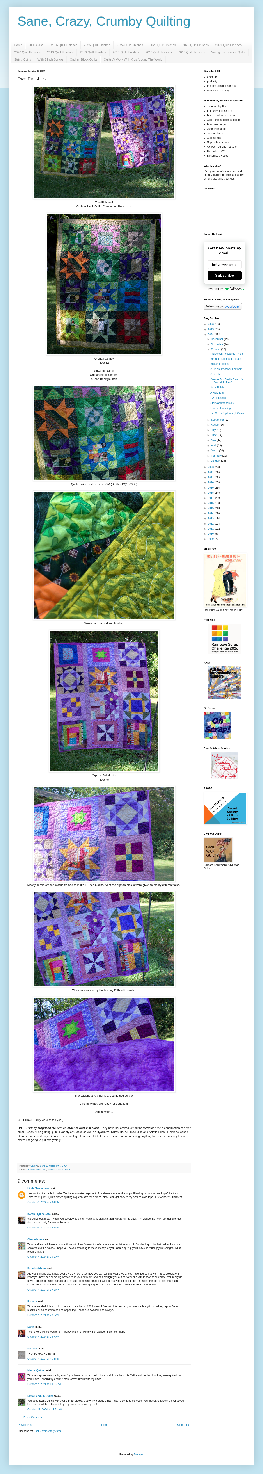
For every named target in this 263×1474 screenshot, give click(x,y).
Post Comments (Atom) (47, 1431)
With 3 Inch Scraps (50, 59)
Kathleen (33, 1348)
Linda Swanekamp (38, 1188)
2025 (211, 329)
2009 (211, 539)
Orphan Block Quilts (83, 59)
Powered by (224, 288)
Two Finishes (218, 397)
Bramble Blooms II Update (225, 358)
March (215, 450)
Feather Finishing (220, 408)
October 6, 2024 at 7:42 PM (43, 1227)
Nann (30, 1326)
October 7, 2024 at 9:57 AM (43, 1336)
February (216, 455)
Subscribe (224, 275)
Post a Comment (33, 1417)
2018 (211, 492)
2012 (211, 523)
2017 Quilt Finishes (126, 52)
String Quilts (22, 59)
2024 (211, 334)
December (217, 339)
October (216, 349)
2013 (211, 518)
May (214, 440)
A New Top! (217, 392)
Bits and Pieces (219, 363)
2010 (211, 533)
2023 (211, 467)
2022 (211, 472)
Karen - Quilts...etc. (39, 1214)
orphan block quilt (37, 1169)
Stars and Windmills (222, 403)
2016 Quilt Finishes (159, 52)
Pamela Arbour (36, 1268)
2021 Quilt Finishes (228, 45)
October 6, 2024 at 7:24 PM (43, 1202)
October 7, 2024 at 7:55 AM (43, 1315)
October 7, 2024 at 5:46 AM (43, 1289)
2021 (211, 477)
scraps (67, 1169)
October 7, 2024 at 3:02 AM (43, 1256)
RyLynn (32, 1301)
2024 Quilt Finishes (130, 45)
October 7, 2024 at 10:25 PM (44, 1384)
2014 (211, 513)
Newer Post (25, 1424)
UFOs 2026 (36, 45)
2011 (211, 528)
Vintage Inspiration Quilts (228, 52)
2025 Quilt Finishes (97, 45)
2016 (211, 503)
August (215, 424)
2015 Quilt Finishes (191, 52)
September (218, 419)
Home (18, 45)
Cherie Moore (35, 1239)
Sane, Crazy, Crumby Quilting (104, 21)
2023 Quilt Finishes (162, 45)
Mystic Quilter (36, 1370)
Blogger (138, 1454)
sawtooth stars (55, 1169)
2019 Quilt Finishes (60, 52)
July (214, 430)
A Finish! (215, 374)
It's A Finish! (217, 387)
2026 (211, 324)
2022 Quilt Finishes (195, 45)
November (217, 344)
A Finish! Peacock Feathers (226, 369)
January (216, 460)
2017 (211, 498)
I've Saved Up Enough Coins (227, 413)
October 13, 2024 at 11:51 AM (44, 1409)
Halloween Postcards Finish (226, 353)
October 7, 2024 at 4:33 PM (43, 1358)
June (214, 435)
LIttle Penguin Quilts (40, 1395)
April (214, 445)
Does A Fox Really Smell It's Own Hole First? (226, 381)
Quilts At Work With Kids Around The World (133, 59)
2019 (211, 487)
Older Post (183, 1424)
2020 (211, 482)
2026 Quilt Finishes (64, 45)
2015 (211, 508)
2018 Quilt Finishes (93, 52)
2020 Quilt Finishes (27, 52)
